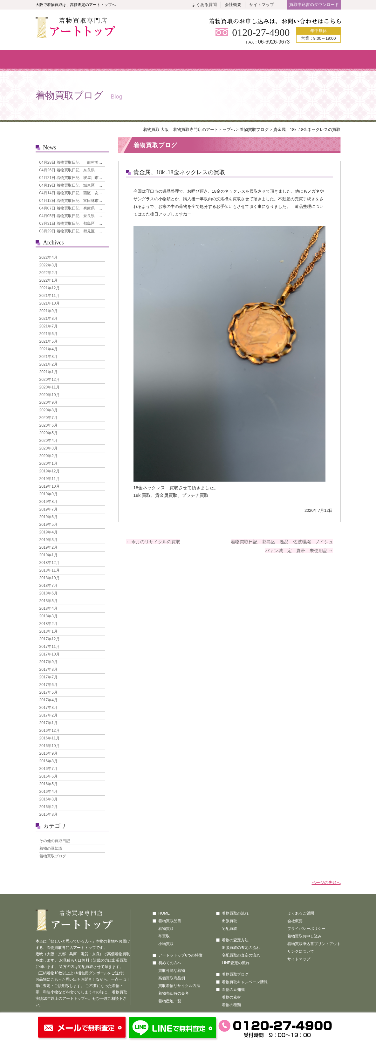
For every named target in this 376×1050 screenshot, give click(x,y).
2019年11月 (49, 479)
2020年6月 (48, 425)
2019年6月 (48, 517)
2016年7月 (48, 768)
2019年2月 (48, 547)
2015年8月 (48, 814)
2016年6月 (48, 776)
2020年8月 (48, 410)
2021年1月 (48, 372)
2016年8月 (48, 761)
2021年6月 (48, 334)
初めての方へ (162, 60)
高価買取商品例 (171, 978)
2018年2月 (48, 623)
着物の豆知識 (50, 848)
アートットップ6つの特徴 (180, 955)
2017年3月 (48, 707)
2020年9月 (48, 402)
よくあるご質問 (300, 913)
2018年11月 (49, 570)
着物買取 (166, 928)
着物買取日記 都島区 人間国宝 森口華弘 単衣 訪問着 (99, 223)
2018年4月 (48, 608)
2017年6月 (48, 685)
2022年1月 (48, 280)
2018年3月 (48, 616)
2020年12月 (49, 379)
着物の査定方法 (235, 940)
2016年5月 (48, 784)
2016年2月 (48, 807)
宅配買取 (229, 928)
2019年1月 (48, 555)
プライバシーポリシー (306, 928)
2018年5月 (48, 601)
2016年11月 (49, 738)
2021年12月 (49, 288)
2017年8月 (48, 669)
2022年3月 (48, 265)
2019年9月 (48, 494)
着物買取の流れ (235, 913)
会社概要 (233, 4)
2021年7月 (48, 326)
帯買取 (164, 936)
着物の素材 (231, 997)
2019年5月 (48, 524)
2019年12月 (49, 471)
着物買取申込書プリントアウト (314, 944)
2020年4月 (48, 440)
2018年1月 (48, 631)
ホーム (61, 60)
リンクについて (300, 951)
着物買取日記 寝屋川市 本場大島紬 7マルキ (89, 177)
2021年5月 (48, 341)
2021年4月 (48, 349)
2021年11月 (49, 295)
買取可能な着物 (171, 970)
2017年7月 (48, 677)
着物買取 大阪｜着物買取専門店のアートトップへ (189, 129)
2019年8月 (48, 501)
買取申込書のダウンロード (314, 4)
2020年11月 (49, 387)
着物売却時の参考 (173, 993)
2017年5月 (48, 692)
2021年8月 (48, 318)
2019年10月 (49, 486)
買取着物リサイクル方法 (179, 986)
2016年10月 (49, 746)
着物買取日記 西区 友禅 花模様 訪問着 (86, 193)
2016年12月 (49, 730)
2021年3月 (48, 356)
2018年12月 (49, 562)
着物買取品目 (111, 60)
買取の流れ (213, 60)
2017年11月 (49, 646)
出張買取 (229, 921)
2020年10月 (49, 395)
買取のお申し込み (315, 60)
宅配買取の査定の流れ (241, 955)
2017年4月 (48, 700)
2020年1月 (48, 463)
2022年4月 (48, 257)
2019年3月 (48, 540)
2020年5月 (48, 433)
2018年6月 (48, 593)
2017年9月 (48, 662)
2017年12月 (49, 639)
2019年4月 (48, 532)
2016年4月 (48, 791)
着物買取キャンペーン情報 (245, 982)
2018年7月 (48, 585)
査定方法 (264, 60)
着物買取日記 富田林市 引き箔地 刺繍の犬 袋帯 (93, 200)
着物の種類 (231, 1005)
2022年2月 (48, 273)
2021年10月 (49, 303)
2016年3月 (48, 799)
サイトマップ (261, 4)
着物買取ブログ (254, 129)
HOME (164, 913)
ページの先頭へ (326, 882)
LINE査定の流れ (236, 963)
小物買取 (166, 944)
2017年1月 (48, 723)
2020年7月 (48, 417)
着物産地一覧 (169, 1001)
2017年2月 (48, 715)
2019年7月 (48, 509)
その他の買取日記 (54, 841)
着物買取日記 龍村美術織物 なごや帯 (84, 162)
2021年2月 (48, 364)
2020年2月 (48, 456)
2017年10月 (49, 654)
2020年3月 (48, 448)
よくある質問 (204, 4)
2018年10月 (49, 578)
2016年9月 (48, 753)
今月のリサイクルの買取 (153, 541)
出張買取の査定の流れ (241, 947)
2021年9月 (48, 311)
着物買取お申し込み (304, 936)
